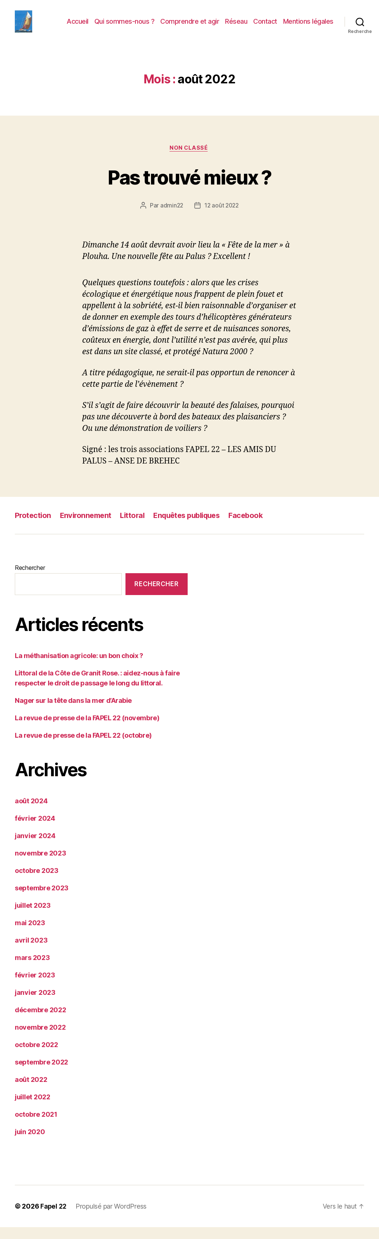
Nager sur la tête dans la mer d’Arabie (73, 712)
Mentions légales (308, 27)
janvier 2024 (35, 847)
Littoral (136, 527)
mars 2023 (32, 969)
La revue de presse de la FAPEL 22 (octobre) (83, 747)
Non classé (189, 159)
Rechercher (30, 580)
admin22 (171, 217)
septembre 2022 (41, 1074)
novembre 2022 (40, 1039)
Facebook (257, 527)
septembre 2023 (41, 900)
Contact (265, 27)
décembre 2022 (40, 1022)
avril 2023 (31, 952)
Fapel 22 (53, 1218)
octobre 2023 (36, 882)
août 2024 (31, 813)
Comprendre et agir (189, 27)
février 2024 (35, 830)
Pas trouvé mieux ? (189, 188)
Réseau (236, 27)
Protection (33, 527)
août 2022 (31, 1091)
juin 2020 (30, 1143)
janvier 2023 (35, 1004)
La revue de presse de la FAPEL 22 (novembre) (87, 730)
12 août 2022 (222, 217)
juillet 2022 (32, 1109)
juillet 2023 (33, 917)
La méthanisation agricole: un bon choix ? (79, 667)
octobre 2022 (36, 1056)
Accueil (77, 27)
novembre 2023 (40, 865)
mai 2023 (30, 935)
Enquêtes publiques (194, 527)
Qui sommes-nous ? (124, 27)
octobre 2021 (36, 1126)
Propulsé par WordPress (111, 1218)
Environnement (87, 527)
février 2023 (35, 987)
